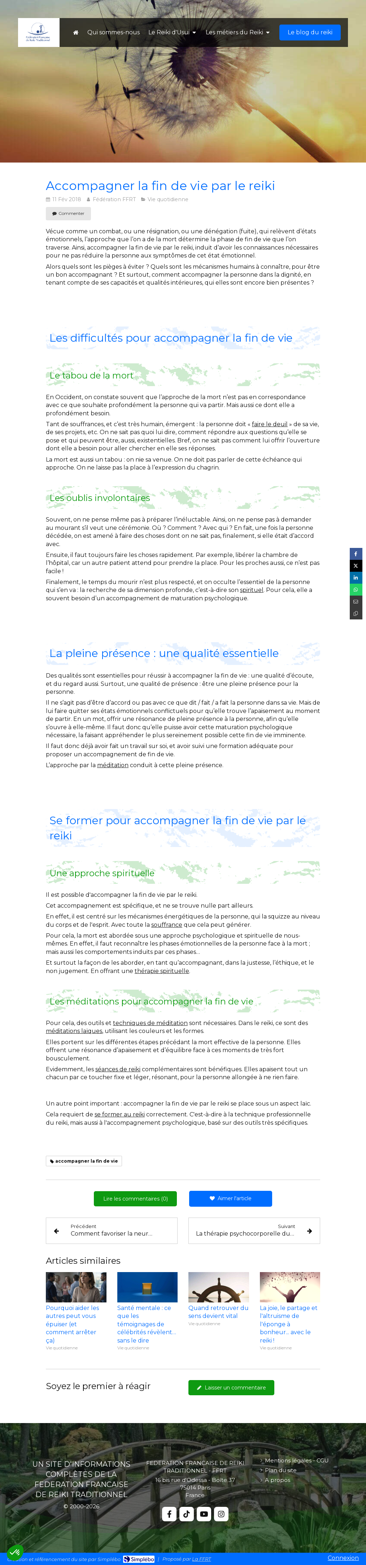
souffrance (166, 924)
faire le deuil (270, 424)
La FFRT (201, 1559)
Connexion (343, 1558)
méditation (112, 765)
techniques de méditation (150, 1023)
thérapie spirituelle (162, 971)
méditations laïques (74, 1031)
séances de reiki (117, 1069)
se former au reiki (120, 1114)
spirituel (251, 590)
